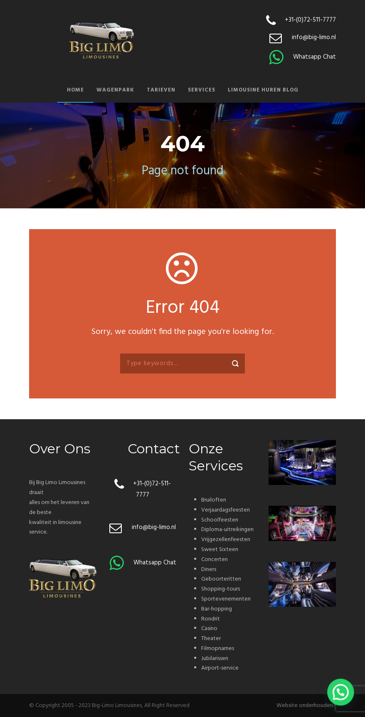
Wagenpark (115, 90)
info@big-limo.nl (314, 37)
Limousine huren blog (263, 90)
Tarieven (161, 90)
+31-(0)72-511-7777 (310, 20)
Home (75, 90)
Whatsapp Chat (314, 57)
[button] (341, 693)
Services (201, 90)
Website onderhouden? (306, 705)
